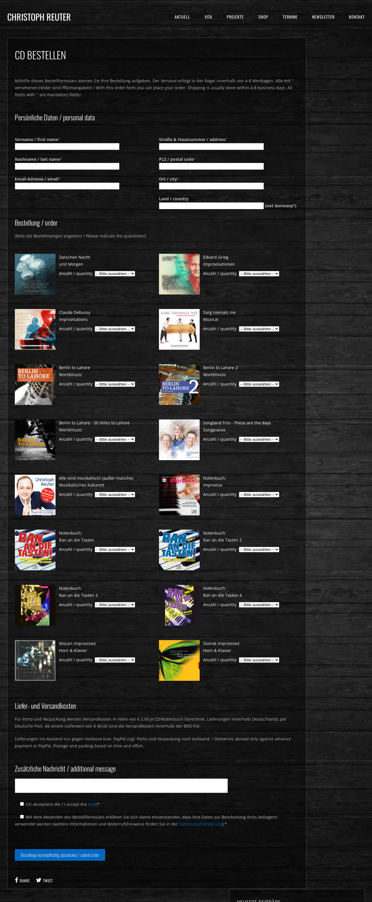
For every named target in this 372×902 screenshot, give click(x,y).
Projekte (235, 17)
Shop (263, 17)
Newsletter (323, 17)
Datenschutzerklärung (200, 822)
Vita (208, 17)
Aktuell (182, 17)
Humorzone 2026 (320, 80)
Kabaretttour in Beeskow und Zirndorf (328, 111)
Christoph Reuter (39, 16)
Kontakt (357, 17)
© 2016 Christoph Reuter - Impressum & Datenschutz (186, 898)
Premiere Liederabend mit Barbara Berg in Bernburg (329, 94)
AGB (92, 802)
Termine (290, 17)
